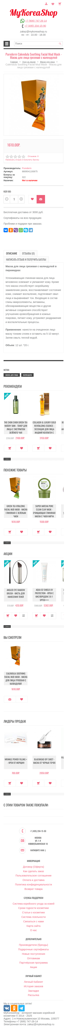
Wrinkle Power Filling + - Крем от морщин (15, 760)
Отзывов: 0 (33, 155)
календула (27, 372)
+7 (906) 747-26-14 (36, 20)
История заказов (33, 983)
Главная (14, 62)
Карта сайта (34, 923)
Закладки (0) (54, 3)
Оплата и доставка (33, 877)
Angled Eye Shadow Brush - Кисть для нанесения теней (15, 592)
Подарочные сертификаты (33, 946)
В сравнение (23, 612)
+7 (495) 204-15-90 (35, 25)
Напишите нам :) (38, 848)
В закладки (32, 198)
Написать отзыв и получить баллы (21, 158)
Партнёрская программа (33, 960)
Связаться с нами (33, 918)
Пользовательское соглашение (34, 873)
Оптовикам (33, 955)
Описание (9, 251)
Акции (33, 964)
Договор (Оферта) (33, 864)
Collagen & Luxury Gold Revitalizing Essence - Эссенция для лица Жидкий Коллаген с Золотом (44, 425)
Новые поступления (33, 951)
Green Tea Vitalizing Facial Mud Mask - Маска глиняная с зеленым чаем (15, 508)
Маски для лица (47, 62)
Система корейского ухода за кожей (33, 901)
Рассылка (33, 992)
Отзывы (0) (23, 251)
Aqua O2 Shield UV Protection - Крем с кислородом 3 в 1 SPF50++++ (44, 592)
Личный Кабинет (33, 979)
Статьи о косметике (33, 910)
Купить (10, 445)
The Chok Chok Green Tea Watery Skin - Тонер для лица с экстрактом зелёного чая (16, 425)
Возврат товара (33, 886)
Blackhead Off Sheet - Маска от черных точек (44, 760)
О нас (33, 927)
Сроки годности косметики (33, 905)
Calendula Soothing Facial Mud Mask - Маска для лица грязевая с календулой (15, 676)
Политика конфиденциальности (33, 882)
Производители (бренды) (33, 942)
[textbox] (38, 43)
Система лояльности (33, 914)
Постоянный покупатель (49, 3)
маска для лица (11, 372)
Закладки (33, 988)
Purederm (26, 167)
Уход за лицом (29, 62)
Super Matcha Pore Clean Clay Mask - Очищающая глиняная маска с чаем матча (44, 508)
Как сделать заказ (33, 868)
